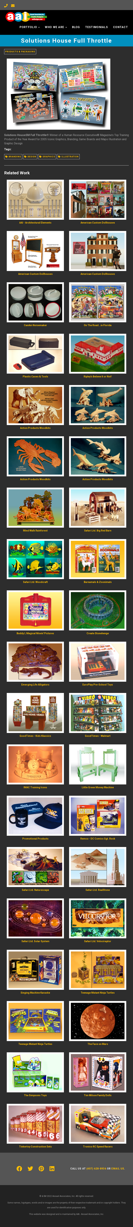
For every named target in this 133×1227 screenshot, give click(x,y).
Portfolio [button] (30, 27)
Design (30, 156)
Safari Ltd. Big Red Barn (97, 530)
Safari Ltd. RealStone (98, 890)
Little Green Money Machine (98, 787)
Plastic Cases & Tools (35, 376)
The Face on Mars (97, 1044)
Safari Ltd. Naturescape (35, 890)
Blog (76, 27)
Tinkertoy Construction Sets (35, 1146)
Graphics (47, 156)
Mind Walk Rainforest (35, 530)
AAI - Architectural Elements (35, 222)
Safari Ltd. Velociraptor (97, 941)
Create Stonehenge (98, 633)
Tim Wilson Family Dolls (98, 1095)
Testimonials (96, 27)
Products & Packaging (20, 51)
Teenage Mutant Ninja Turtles (98, 992)
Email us (117, 1168)
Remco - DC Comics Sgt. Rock (97, 838)
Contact (120, 27)
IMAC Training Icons (35, 787)
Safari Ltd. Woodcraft (35, 582)
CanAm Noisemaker (35, 325)
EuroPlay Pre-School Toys (97, 684)
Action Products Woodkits (35, 428)
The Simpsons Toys (35, 1095)
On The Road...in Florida (98, 325)
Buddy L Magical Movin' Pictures (35, 633)
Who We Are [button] (56, 27)
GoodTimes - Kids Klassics (35, 736)
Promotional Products (35, 838)
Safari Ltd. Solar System (35, 941)
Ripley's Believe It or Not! (98, 376)
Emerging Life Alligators (35, 684)
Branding (13, 156)
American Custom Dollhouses (98, 222)
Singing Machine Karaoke (35, 992)
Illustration (68, 156)
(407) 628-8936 (96, 1168)
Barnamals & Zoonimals (98, 582)
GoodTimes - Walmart (97, 736)
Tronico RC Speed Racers (98, 1146)
